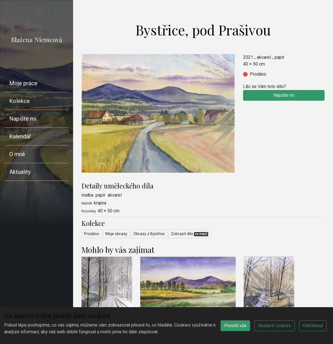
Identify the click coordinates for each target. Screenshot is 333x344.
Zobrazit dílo (189, 233)
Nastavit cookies (274, 325)
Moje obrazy (116, 233)
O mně (17, 154)
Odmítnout (313, 325)
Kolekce (19, 101)
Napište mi (22, 118)
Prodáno (91, 233)
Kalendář (20, 136)
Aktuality (20, 171)
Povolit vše (235, 325)
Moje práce (23, 83)
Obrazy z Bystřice (149, 233)
